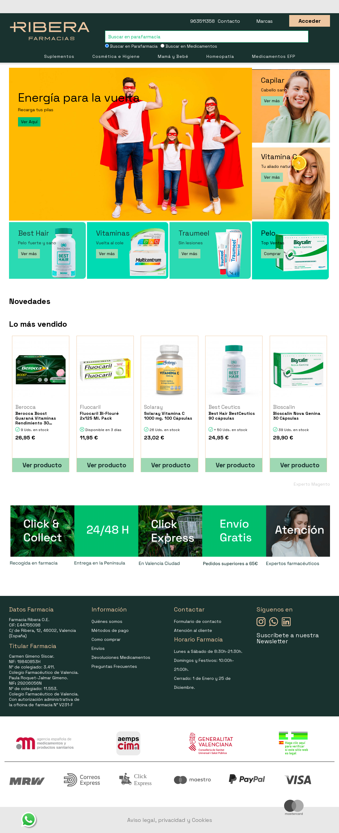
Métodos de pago (110, 630)
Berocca (25, 407)
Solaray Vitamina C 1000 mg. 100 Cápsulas (168, 416)
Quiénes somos (107, 621)
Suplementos (59, 56)
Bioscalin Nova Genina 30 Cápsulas (296, 416)
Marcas (264, 21)
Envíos (98, 648)
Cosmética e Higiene (116, 56)
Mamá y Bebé (173, 56)
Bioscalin (284, 407)
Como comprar (106, 639)
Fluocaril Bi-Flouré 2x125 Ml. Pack (99, 416)
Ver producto (42, 465)
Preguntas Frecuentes (114, 666)
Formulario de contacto (197, 621)
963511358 (202, 21)
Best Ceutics (224, 407)
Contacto (229, 21)
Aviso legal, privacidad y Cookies (169, 820)
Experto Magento (312, 484)
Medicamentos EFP (273, 56)
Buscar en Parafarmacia (131, 46)
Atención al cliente (193, 630)
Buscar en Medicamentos (188, 46)
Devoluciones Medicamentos (121, 657)
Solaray (153, 407)
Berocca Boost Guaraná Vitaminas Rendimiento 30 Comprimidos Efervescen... (35, 418)
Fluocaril (90, 407)
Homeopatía (220, 56)
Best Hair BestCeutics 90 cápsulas (231, 416)
